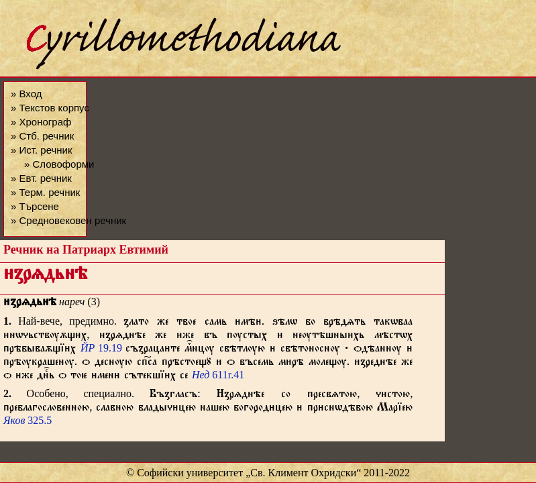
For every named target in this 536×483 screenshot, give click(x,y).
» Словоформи (59, 164)
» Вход (26, 93)
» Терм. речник (45, 192)
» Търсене (35, 206)
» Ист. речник (41, 150)
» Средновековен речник (68, 220)
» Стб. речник (42, 136)
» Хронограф (41, 121)
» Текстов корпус (50, 107)
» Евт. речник (41, 178)
